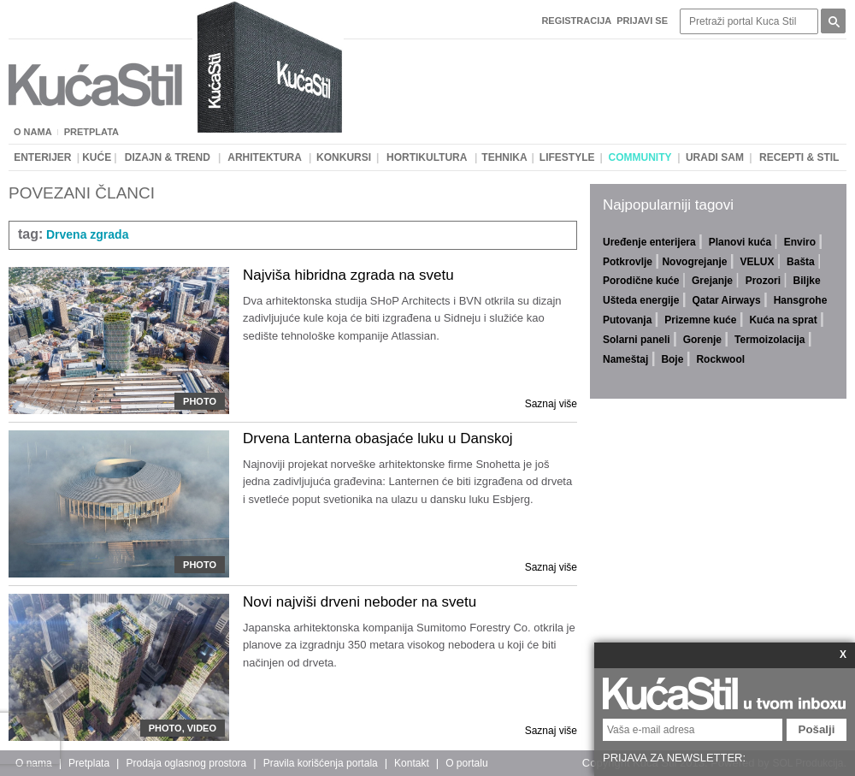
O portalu (466, 763)
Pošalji (817, 729)
